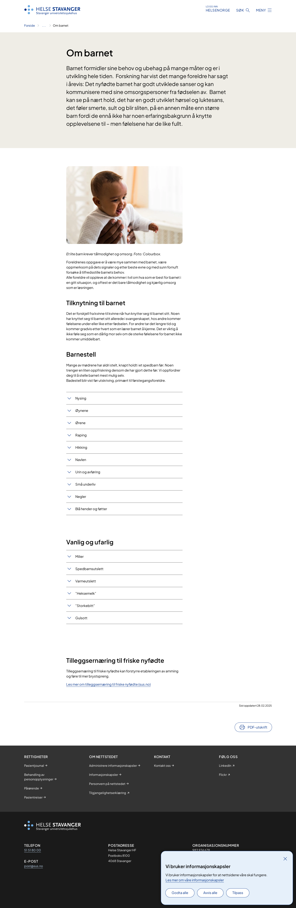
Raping (81, 435)
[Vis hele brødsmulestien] (44, 25)
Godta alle (180, 892)
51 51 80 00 (32, 850)
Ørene (80, 423)
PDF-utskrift (257, 727)
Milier (79, 556)
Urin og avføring (87, 472)
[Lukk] (285, 859)
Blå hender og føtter (91, 509)
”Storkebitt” (85, 605)
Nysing (80, 398)
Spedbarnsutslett (89, 569)
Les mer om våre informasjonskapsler (195, 880)
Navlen (80, 459)
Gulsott (81, 618)
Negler (80, 496)
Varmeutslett (85, 581)
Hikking (81, 447)
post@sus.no (33, 866)
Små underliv (85, 484)
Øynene (81, 410)
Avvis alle (210, 892)
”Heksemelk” (85, 593)
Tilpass (237, 892)
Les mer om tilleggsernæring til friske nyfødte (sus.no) (108, 684)
